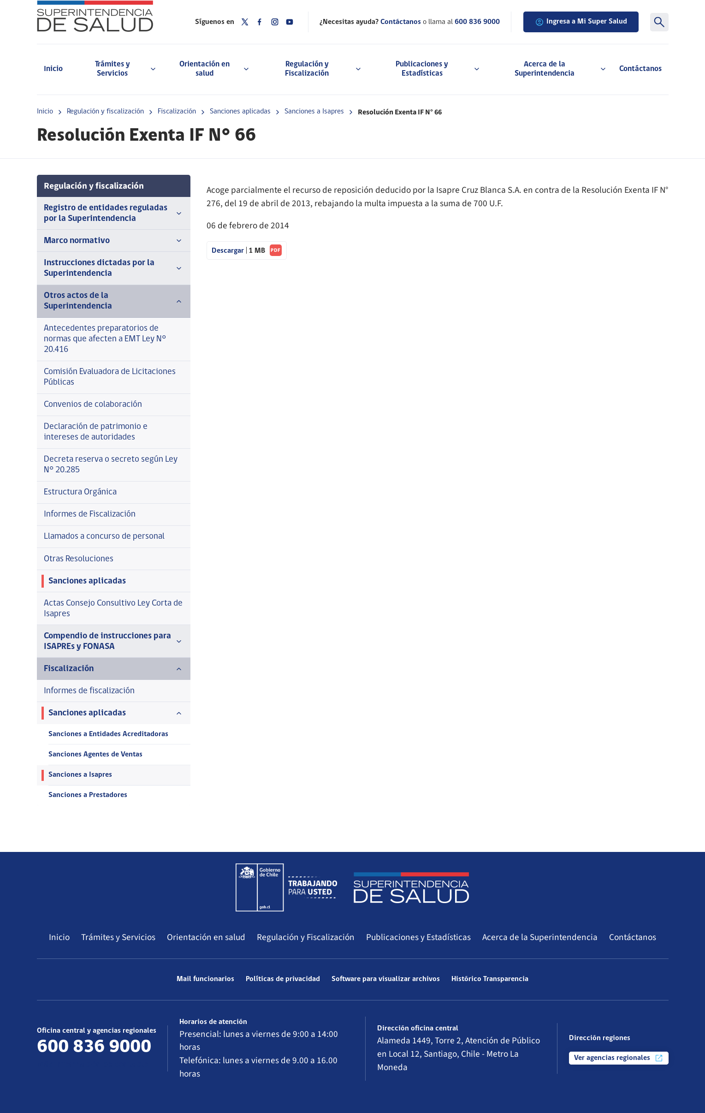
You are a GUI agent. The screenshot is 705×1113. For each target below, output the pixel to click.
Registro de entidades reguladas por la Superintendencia (114, 213)
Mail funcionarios (205, 979)
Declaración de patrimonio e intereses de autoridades (96, 432)
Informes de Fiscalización (90, 514)
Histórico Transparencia (489, 979)
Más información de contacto (92, 1064)
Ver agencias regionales (619, 1058)
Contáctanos (640, 69)
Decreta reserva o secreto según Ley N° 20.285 (111, 465)
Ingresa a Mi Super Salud (581, 22)
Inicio (53, 69)
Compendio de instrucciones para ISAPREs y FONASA (114, 641)
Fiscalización (177, 111)
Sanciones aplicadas (240, 111)
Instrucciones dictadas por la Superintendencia (114, 268)
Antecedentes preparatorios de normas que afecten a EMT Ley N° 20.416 (105, 339)
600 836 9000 (477, 22)
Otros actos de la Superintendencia (114, 301)
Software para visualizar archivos (386, 979)
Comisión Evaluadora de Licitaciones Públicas (110, 377)
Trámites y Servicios (118, 937)
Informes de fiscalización (89, 691)
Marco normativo (114, 240)
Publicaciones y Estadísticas (418, 937)
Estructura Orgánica (80, 492)
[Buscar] (659, 22)
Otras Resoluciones (78, 559)
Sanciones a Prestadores (87, 795)
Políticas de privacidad (283, 979)
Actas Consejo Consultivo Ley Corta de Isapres (113, 609)
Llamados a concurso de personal (104, 536)
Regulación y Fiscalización (306, 937)
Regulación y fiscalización (105, 111)
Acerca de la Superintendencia (540, 937)
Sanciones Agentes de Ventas (95, 754)
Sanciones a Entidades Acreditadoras (108, 734)
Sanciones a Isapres (314, 111)
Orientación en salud (206, 937)
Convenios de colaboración (93, 404)
